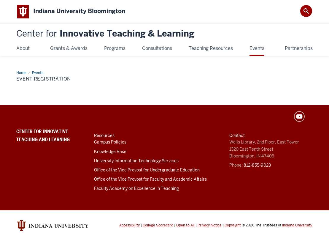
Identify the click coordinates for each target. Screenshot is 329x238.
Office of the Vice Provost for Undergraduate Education (147, 170)
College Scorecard (158, 225)
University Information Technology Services (136, 161)
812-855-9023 (257, 165)
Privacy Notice (210, 225)
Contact (237, 136)
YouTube (299, 117)
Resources (104, 136)
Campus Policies (110, 142)
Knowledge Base (110, 152)
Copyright (233, 225)
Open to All (185, 225)
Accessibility (129, 225)
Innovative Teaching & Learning (105, 34)
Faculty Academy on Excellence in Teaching (136, 188)
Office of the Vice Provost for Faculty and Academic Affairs (150, 179)
